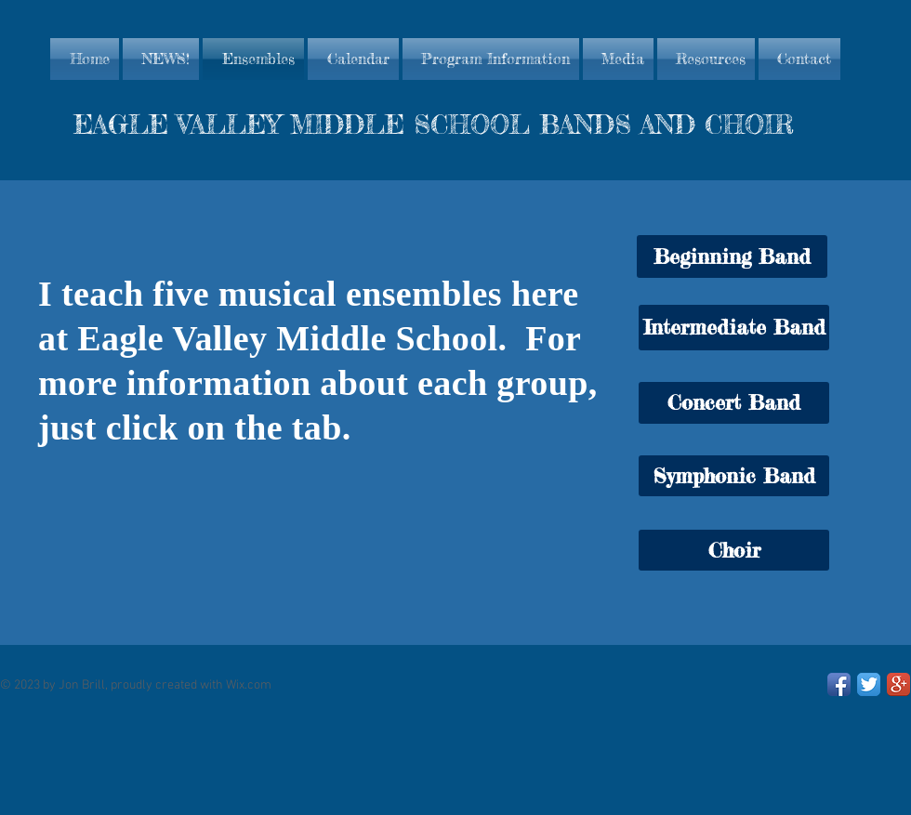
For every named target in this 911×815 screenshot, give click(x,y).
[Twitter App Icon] (868, 684)
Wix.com (248, 685)
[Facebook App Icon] (839, 684)
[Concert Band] (734, 403)
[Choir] (734, 550)
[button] (732, 256)
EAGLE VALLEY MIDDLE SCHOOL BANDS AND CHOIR (433, 124)
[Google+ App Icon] (898, 684)
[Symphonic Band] (734, 475)
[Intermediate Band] (734, 327)
